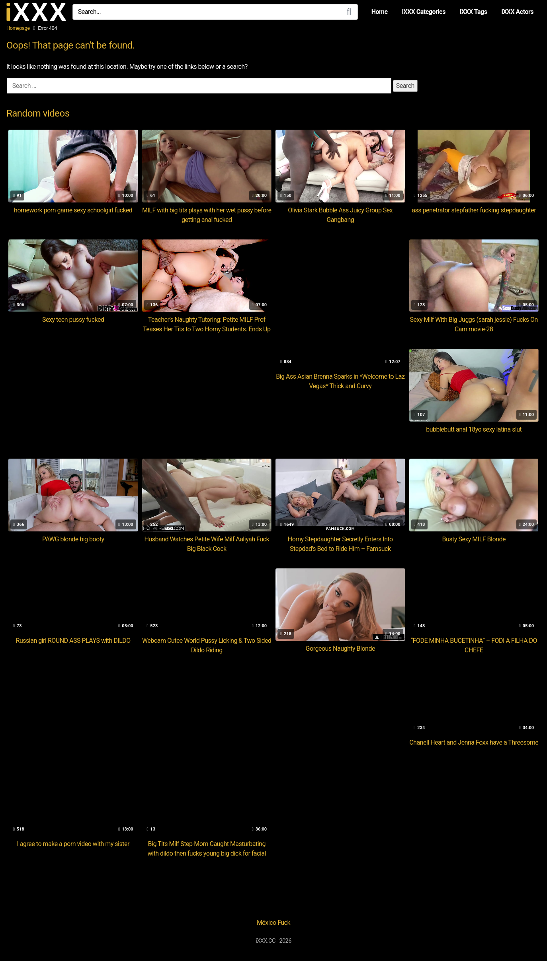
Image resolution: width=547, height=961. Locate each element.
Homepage (18, 28)
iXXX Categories (423, 12)
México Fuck (273, 922)
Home (379, 12)
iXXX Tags (473, 12)
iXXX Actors (517, 12)
